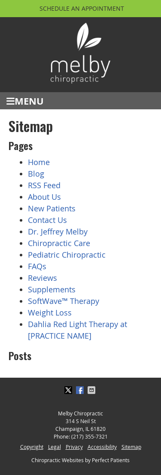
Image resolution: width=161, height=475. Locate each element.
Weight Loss (50, 312)
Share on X (69, 390)
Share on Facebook (80, 390)
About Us (44, 197)
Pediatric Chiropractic (67, 255)
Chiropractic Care (59, 243)
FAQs (37, 266)
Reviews (42, 278)
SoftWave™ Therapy (63, 301)
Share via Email (92, 390)
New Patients (52, 208)
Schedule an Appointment (81, 8)
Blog (36, 173)
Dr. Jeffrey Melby (58, 231)
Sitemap (131, 446)
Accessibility (102, 446)
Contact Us (47, 220)
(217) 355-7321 (89, 436)
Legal (54, 446)
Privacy (74, 446)
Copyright (31, 446)
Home (39, 162)
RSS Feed (44, 185)
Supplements (52, 289)
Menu (25, 101)
